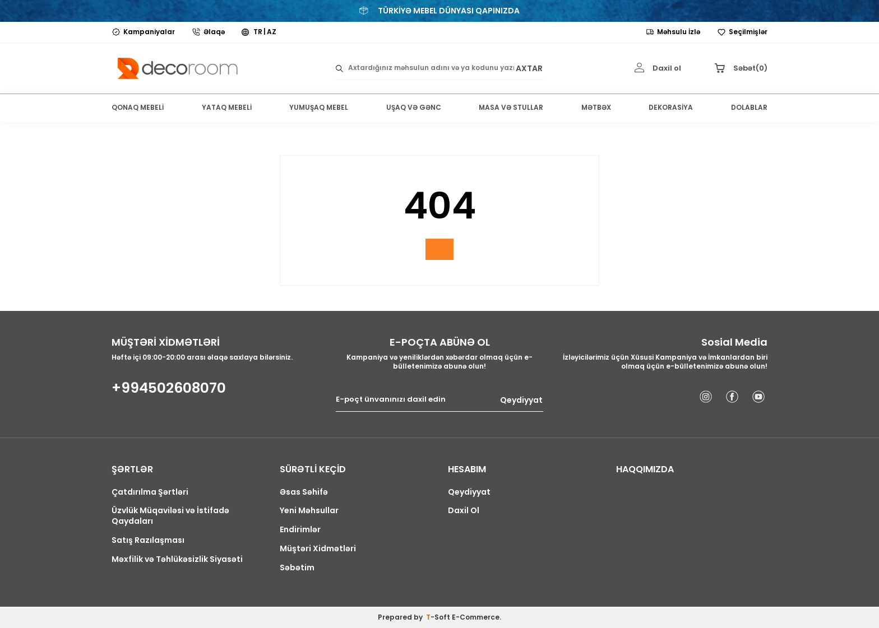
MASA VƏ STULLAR (511, 107)
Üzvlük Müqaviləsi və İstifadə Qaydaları (170, 516)
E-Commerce (475, 617)
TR (257, 31)
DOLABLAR (749, 107)
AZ (271, 31)
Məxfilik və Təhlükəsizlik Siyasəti (177, 559)
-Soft (439, 617)
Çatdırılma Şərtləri (150, 492)
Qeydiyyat (521, 399)
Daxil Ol (463, 510)
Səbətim (297, 567)
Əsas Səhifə (304, 492)
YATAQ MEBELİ (227, 107)
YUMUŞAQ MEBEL (318, 107)
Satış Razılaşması (148, 540)
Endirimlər (300, 529)
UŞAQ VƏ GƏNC (413, 107)
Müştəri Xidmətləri (318, 548)
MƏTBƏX (596, 107)
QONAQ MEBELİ (138, 107)
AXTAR (529, 68)
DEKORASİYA (671, 107)
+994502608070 (169, 388)
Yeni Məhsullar (309, 510)
